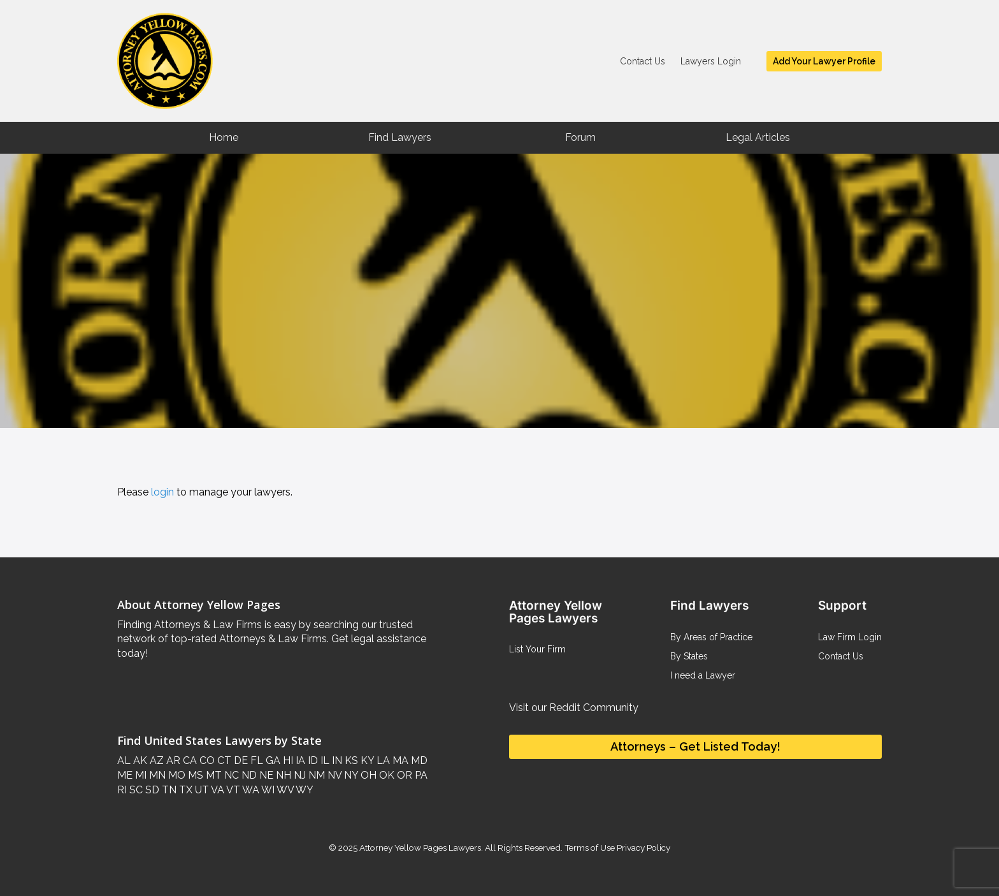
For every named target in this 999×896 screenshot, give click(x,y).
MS (194, 775)
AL (124, 760)
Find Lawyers (399, 137)
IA (299, 760)
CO (206, 760)
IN (335, 760)
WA (249, 790)
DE (239, 760)
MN (156, 775)
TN (167, 790)
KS (350, 760)
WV (284, 790)
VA (216, 790)
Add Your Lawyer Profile (824, 61)
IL (323, 760)
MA (399, 760)
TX (184, 790)
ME (125, 775)
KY (366, 760)
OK (385, 775)
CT (223, 760)
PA (420, 775)
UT (200, 790)
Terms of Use (589, 847)
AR (172, 760)
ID (311, 760)
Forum (580, 137)
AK (139, 760)
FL (255, 760)
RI (122, 790)
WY (303, 790)
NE (265, 775)
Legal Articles (758, 137)
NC (230, 775)
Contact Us (642, 61)
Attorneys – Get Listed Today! (695, 746)
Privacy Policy (642, 847)
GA (271, 760)
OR (403, 775)
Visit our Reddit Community (573, 707)
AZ (155, 760)
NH (282, 775)
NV (333, 775)
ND (248, 775)
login (162, 492)
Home (223, 137)
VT (232, 790)
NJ (298, 775)
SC (135, 790)
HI (286, 760)
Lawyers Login (710, 61)
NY (349, 775)
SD (151, 790)
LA (382, 760)
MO (175, 775)
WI (267, 790)
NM (315, 775)
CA (188, 760)
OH (367, 775)
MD (418, 760)
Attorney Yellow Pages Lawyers (420, 847)
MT (212, 775)
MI (140, 775)
